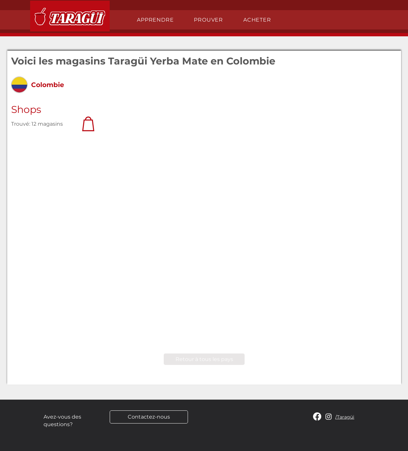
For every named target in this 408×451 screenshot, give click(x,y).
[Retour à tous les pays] (204, 359)
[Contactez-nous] (149, 417)
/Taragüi (344, 417)
